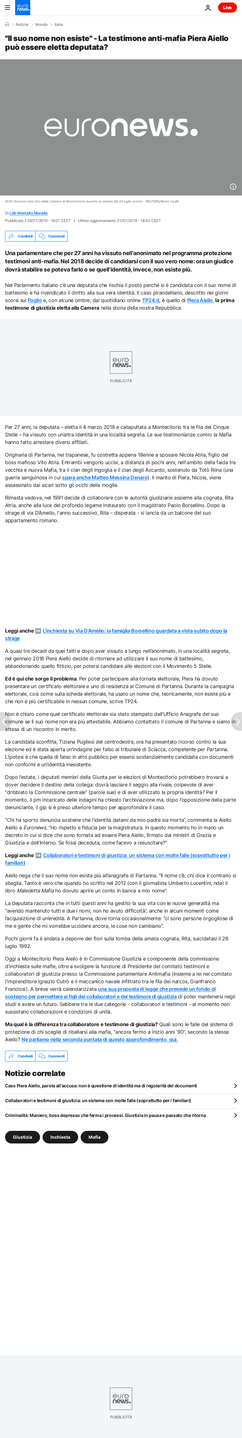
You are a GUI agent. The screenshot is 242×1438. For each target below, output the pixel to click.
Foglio (35, 300)
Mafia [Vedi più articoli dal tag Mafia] (95, 1137)
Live (227, 7)
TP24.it (150, 300)
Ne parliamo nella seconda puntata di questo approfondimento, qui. (99, 1039)
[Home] (7, 24)
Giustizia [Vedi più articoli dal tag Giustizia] (22, 1137)
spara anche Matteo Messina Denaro (104, 477)
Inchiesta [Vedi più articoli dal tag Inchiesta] (60, 1137)
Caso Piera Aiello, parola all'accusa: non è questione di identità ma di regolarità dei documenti (101, 1085)
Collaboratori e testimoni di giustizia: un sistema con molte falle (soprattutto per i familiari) (98, 1100)
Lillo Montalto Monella (28, 213)
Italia (59, 24)
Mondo (41, 24)
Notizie (22, 24)
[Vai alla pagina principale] (22, 7)
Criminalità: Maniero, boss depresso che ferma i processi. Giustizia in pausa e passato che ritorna (105, 1115)
